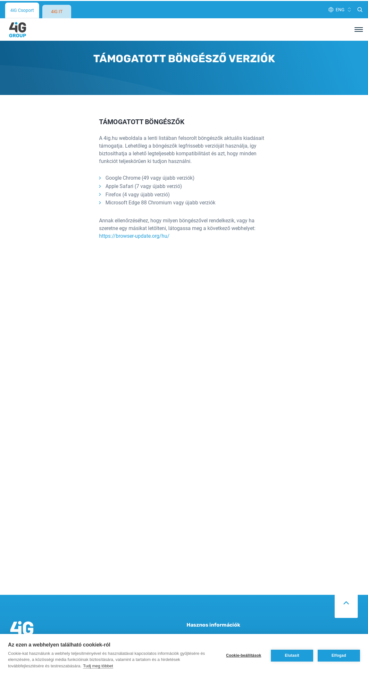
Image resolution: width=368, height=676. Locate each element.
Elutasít (292, 654)
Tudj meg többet (98, 665)
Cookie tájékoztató (208, 625)
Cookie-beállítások (243, 654)
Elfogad (338, 654)
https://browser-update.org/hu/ (134, 209)
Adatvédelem (201, 613)
